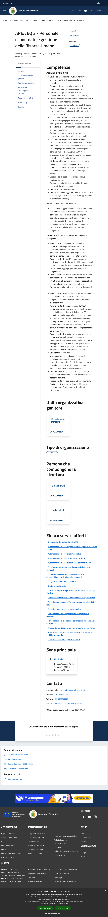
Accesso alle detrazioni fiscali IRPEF (63, 542)
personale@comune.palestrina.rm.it (71, 690)
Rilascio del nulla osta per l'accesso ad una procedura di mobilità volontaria (70, 634)
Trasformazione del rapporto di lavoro (64, 639)
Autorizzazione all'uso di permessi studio (65, 553)
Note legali (58, 877)
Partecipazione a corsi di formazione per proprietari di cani (70, 603)
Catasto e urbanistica (36, 849)
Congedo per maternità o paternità (62, 581)
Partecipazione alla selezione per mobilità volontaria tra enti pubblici (70, 622)
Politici (3, 849)
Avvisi (83, 841)
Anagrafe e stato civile (36, 833)
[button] (54, 913)
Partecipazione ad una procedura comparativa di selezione (67, 615)
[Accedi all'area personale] (98, 3)
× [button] (105, 890)
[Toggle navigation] (4, 10)
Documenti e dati (7, 857)
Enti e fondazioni (7, 845)
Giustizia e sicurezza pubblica (65, 836)
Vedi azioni (74, 35)
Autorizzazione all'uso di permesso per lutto (66, 558)
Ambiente (58, 847)
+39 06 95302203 (61, 694)
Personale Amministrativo (11, 853)
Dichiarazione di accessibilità (65, 881)
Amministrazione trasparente (65, 869)
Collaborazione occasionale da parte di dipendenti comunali (68, 568)
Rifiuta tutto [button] (63, 908)
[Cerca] (103, 10)
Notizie (83, 833)
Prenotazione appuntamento (39, 869)
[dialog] (54, 902)
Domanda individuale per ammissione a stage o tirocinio (71, 597)
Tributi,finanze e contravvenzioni (60, 841)
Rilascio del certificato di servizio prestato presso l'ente (71, 627)
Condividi (74, 31)
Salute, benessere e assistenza (66, 851)
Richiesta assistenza (35, 881)
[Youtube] (84, 10)
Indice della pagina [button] (24, 64)
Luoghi (83, 852)
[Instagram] (90, 10)
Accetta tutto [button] (45, 908)
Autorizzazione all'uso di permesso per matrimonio (69, 562)
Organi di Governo (8, 833)
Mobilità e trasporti (35, 853)
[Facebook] (79, 10)
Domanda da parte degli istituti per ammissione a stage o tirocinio (71, 592)
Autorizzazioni (59, 855)
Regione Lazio (8, 3)
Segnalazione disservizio (37, 873)
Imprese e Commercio (36, 845)
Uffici (28, 20)
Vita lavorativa (33, 841)
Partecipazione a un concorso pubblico (64, 609)
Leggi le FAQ (32, 877)
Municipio (58, 659)
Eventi (83, 856)
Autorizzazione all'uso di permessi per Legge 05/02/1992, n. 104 (71, 548)
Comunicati (85, 837)
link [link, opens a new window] (67, 903)
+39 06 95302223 (61, 699)
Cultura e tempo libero (36, 837)
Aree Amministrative (9, 837)
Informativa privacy (61, 873)
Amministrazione (16, 20)
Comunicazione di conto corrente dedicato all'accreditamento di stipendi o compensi (65, 576)
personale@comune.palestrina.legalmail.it (66, 703)
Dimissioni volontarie (57, 585)
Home (5, 20)
